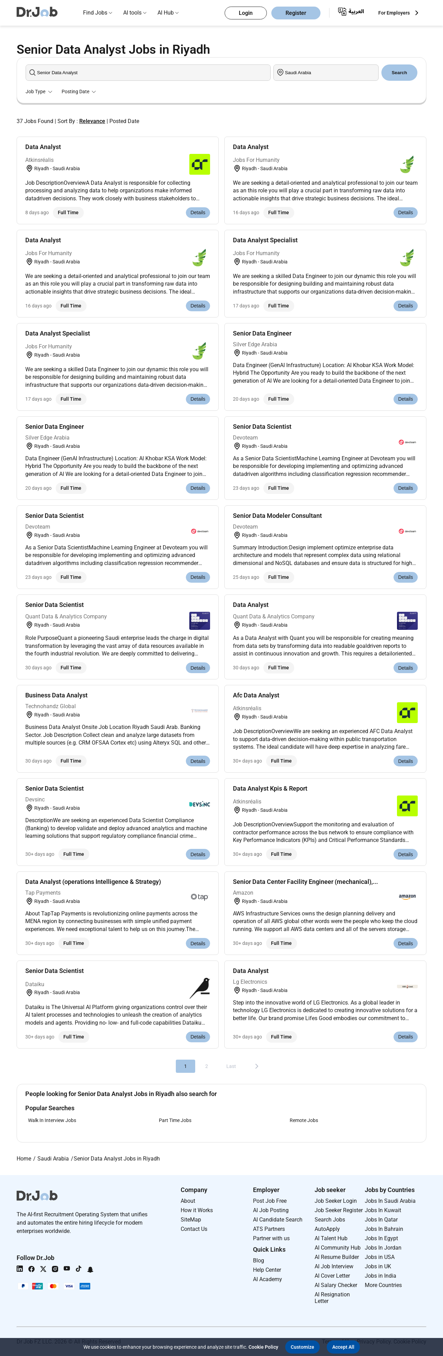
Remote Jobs (304, 1120)
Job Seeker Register (339, 1210)
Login (246, 13)
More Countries (383, 1285)
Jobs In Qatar (381, 1219)
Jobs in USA (380, 1257)
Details (197, 212)
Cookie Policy (263, 1347)
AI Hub (165, 12)
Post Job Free (270, 1201)
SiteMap (191, 1219)
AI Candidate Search (277, 1219)
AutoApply (327, 1229)
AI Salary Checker (336, 1285)
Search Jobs (330, 1219)
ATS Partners (269, 1229)
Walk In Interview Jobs (52, 1120)
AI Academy (267, 1279)
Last (231, 1066)
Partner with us (271, 1238)
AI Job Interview (334, 1266)
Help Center (267, 1270)
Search (399, 72)
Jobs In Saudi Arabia (390, 1201)
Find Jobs (95, 12)
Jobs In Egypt (381, 1238)
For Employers (394, 13)
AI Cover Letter (332, 1275)
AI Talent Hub (331, 1238)
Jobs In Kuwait (383, 1210)
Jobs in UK (378, 1266)
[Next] (257, 1066)
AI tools (132, 12)
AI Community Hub (338, 1247)
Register (296, 13)
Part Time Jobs (175, 1120)
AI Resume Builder (337, 1257)
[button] (302, 1347)
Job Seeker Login (336, 1201)
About (188, 1201)
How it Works (197, 1210)
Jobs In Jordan (383, 1247)
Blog (258, 1260)
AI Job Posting (271, 1210)
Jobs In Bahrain (384, 1229)
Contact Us (194, 1229)
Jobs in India (380, 1275)
